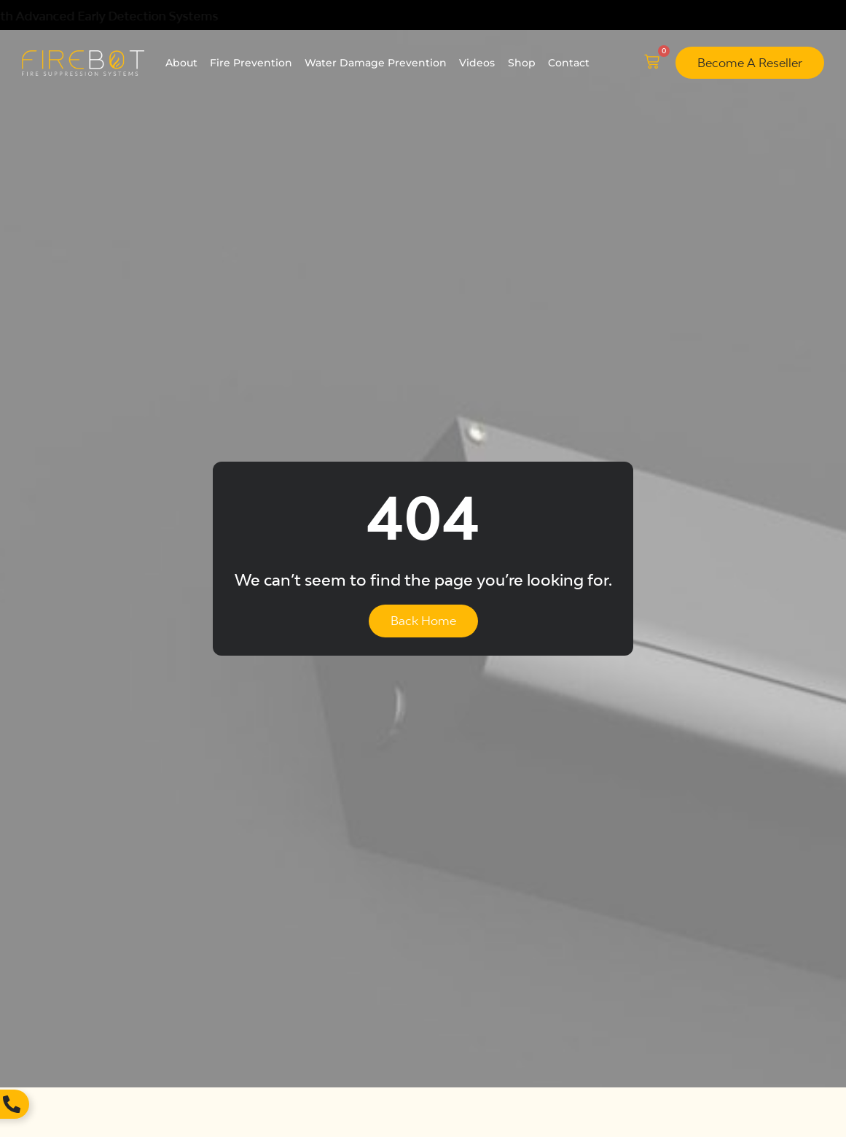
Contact (569, 62)
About (181, 62)
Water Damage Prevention (376, 62)
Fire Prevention (251, 62)
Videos (477, 62)
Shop (522, 62)
